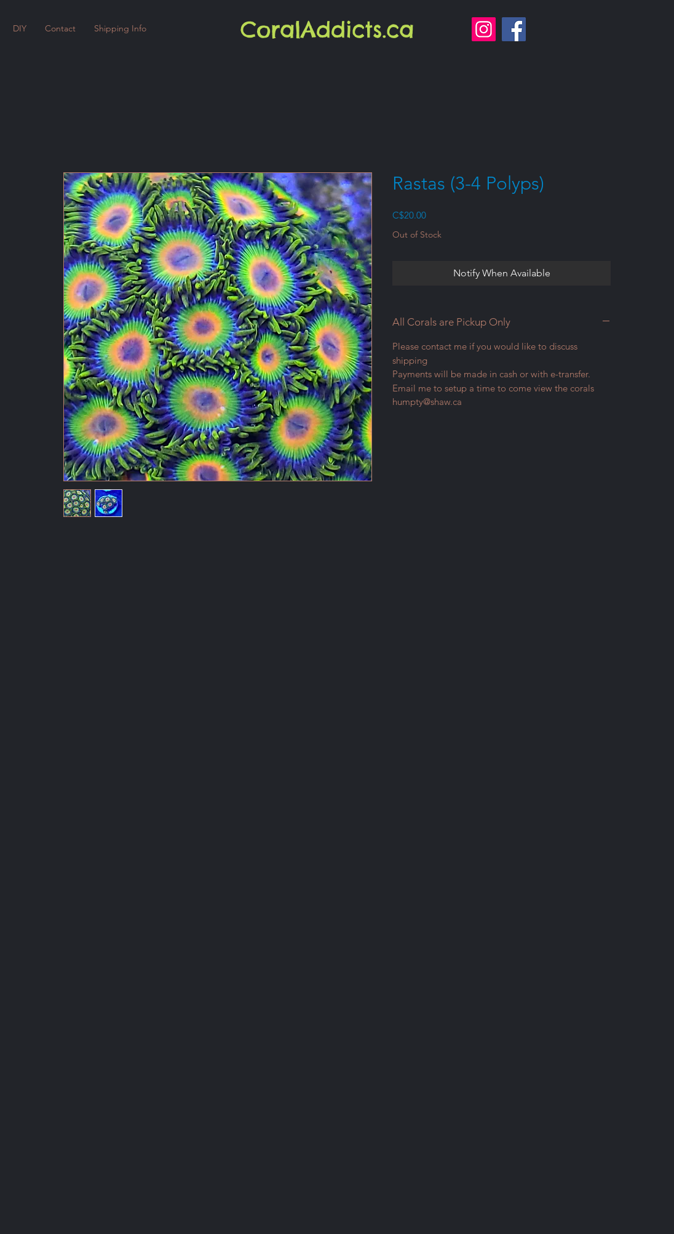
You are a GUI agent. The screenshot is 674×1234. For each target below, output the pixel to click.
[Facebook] (514, 29)
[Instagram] (484, 29)
